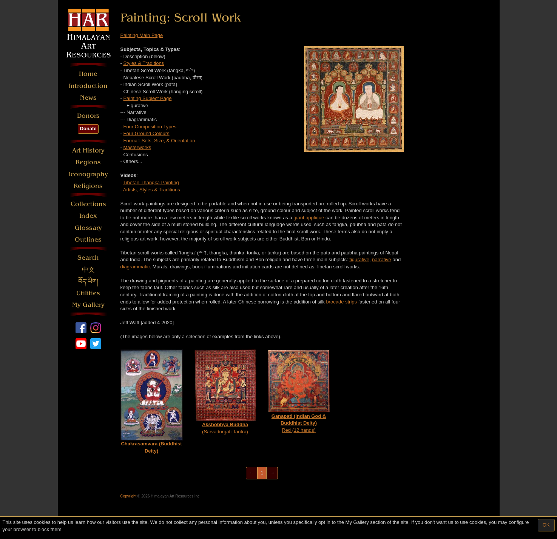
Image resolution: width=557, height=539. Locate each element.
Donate (88, 128)
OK (546, 525)
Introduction (88, 85)
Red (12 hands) (299, 391)
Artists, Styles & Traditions (151, 189)
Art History (88, 150)
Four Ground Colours (146, 133)
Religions (88, 185)
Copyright (128, 496)
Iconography (88, 174)
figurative (359, 259)
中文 (88, 269)
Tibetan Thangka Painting (151, 182)
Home (88, 73)
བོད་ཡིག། (88, 281)
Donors (88, 115)
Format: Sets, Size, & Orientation (159, 140)
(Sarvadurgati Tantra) (225, 392)
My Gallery (88, 304)
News (88, 97)
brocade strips (341, 302)
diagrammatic (135, 267)
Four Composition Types (149, 126)
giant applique (308, 217)
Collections (88, 204)
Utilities (88, 293)
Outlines (88, 239)
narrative (381, 259)
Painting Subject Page (147, 98)
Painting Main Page (141, 35)
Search (88, 257)
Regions (88, 162)
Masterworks (137, 147)
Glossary (88, 227)
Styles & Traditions (143, 63)
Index (88, 215)
